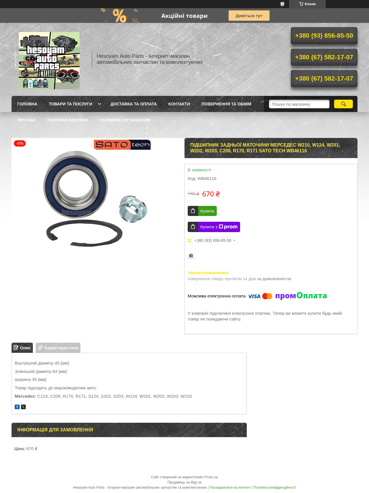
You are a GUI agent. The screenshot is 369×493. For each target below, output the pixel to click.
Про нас (26, 120)
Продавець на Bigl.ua (184, 482)
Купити (207, 210)
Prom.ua (211, 477)
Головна (27, 104)
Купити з (219, 227)
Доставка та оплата (133, 104)
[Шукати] (343, 104)
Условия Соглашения (125, 120)
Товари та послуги (70, 104)
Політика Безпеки (67, 120)
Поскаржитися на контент (230, 488)
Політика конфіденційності (274, 488)
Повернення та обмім (226, 104)
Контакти (179, 104)
